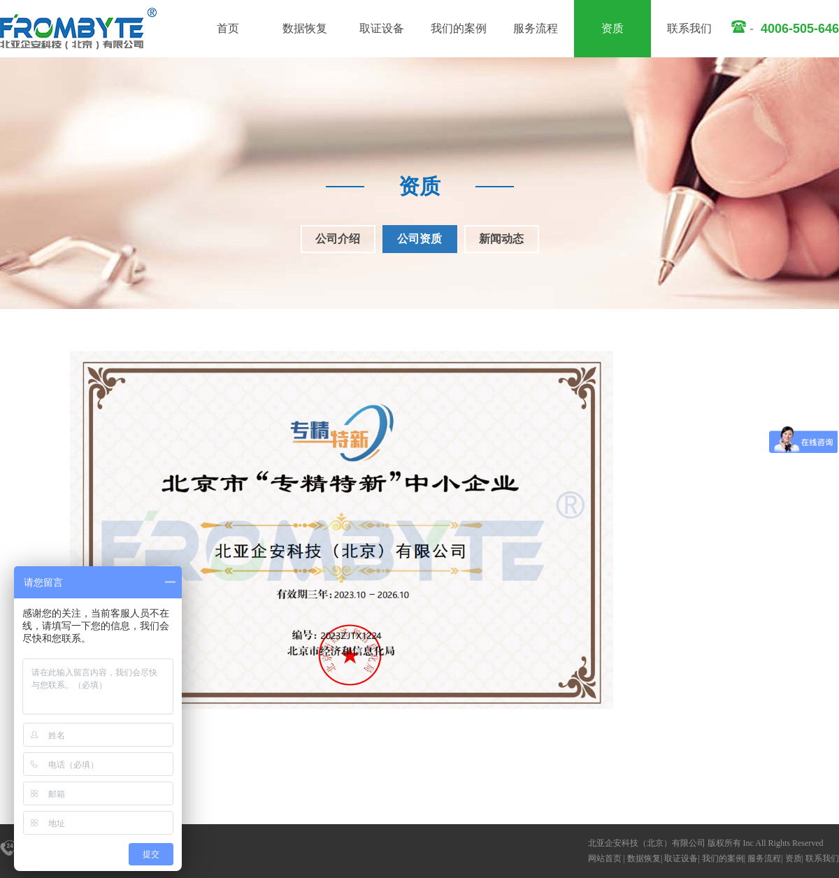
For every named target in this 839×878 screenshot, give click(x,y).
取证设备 (381, 28)
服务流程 (535, 28)
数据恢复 (304, 28)
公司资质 (419, 239)
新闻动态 (501, 239)
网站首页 (605, 858)
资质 (612, 28)
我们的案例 (459, 28)
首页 (228, 28)
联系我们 (689, 28)
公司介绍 (337, 239)
